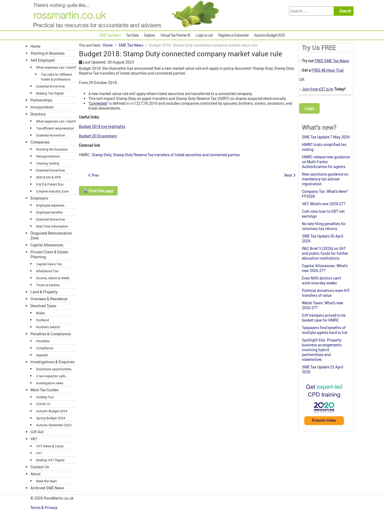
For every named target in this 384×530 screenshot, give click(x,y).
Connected (98, 103)
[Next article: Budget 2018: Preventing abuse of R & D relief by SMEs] (289, 175)
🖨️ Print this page (98, 190)
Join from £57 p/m (317, 89)
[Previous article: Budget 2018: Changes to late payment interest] (93, 175)
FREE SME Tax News (332, 60)
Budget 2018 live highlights (102, 126)
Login (309, 108)
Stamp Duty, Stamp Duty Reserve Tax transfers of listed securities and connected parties (166, 154)
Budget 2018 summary (98, 135)
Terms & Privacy (44, 507)
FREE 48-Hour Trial (328, 70)
